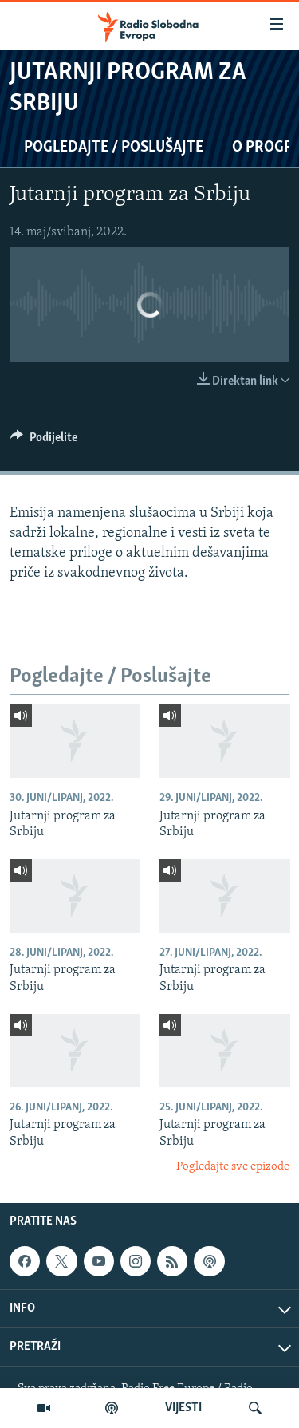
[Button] (43, 441)
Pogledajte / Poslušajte (113, 148)
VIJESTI (183, 1408)
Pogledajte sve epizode (232, 1167)
